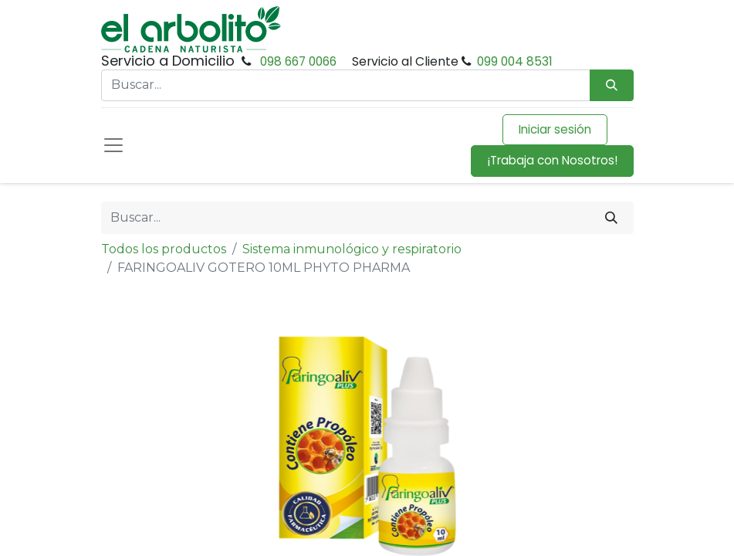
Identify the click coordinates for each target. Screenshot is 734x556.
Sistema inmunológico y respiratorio (352, 249)
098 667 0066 (298, 61)
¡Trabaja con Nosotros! (552, 160)
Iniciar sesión (555, 129)
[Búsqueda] (612, 85)
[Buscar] (611, 218)
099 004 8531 (515, 61)
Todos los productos (163, 249)
